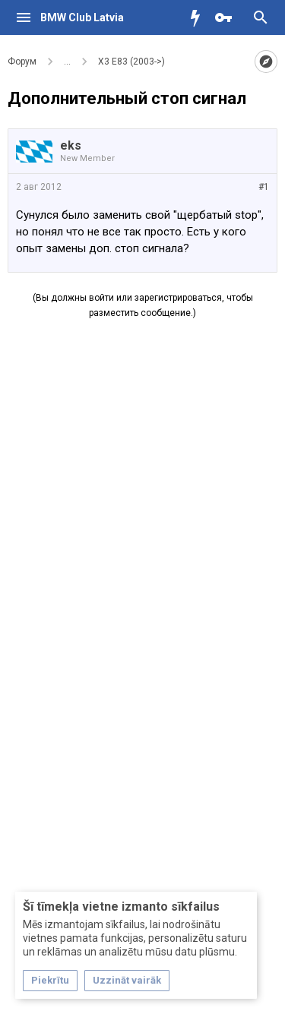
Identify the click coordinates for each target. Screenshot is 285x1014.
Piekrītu (50, 980)
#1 (263, 187)
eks (70, 145)
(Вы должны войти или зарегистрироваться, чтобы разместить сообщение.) (143, 305)
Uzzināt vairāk (127, 980)
